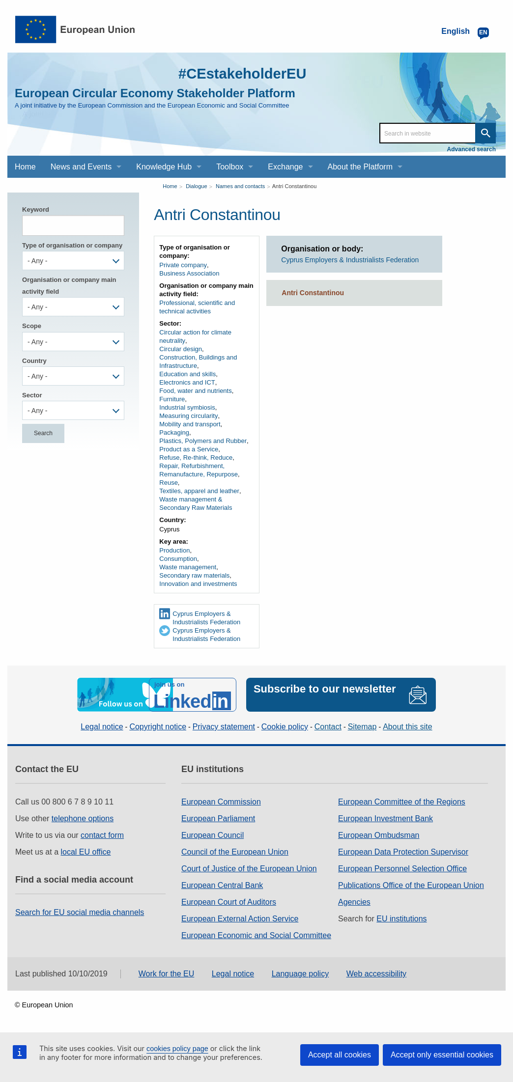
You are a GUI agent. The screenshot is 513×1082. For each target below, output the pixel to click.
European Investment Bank (385, 818)
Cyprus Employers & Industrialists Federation (206, 618)
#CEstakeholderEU (240, 73)
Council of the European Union (234, 851)
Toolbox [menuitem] (229, 167)
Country (34, 360)
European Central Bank (222, 885)
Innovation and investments (198, 583)
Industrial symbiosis (187, 407)
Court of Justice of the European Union (249, 868)
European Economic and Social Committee (256, 935)
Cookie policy (284, 726)
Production (174, 550)
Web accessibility (376, 973)
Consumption (178, 558)
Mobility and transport (189, 424)
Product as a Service (188, 449)
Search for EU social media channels (79, 912)
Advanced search (471, 149)
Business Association (189, 273)
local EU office (86, 851)
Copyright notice (157, 726)
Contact (328, 726)
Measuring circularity (188, 415)
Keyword (35, 209)
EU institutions (401, 918)
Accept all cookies (339, 1055)
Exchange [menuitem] (285, 167)
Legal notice (102, 726)
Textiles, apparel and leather (199, 491)
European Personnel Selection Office (402, 868)
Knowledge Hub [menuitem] (164, 167)
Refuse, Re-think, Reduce (195, 457)
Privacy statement (224, 726)
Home (170, 186)
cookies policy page (177, 1049)
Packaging (174, 432)
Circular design (180, 349)
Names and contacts (240, 186)
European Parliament (218, 818)
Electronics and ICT (187, 382)
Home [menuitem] (25, 167)
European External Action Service (239, 918)
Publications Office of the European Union (411, 885)
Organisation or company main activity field (69, 285)
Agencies (354, 901)
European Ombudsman (378, 835)
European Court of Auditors (228, 901)
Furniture (172, 399)
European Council (212, 835)
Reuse (168, 482)
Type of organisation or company (72, 245)
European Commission (221, 801)
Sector (32, 395)
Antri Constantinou (294, 186)
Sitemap (362, 726)
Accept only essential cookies (442, 1055)
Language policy (300, 973)
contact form (102, 835)
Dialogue (196, 186)
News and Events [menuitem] (81, 167)
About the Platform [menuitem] (360, 167)
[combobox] (73, 260)
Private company (183, 265)
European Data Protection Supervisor (403, 851)
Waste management (187, 567)
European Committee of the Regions (401, 801)
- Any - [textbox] (37, 261)
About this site (407, 726)
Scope (31, 326)
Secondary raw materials (194, 575)
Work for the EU (167, 973)
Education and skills (187, 374)
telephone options (83, 818)
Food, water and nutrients (195, 390)
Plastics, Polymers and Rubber (203, 440)
